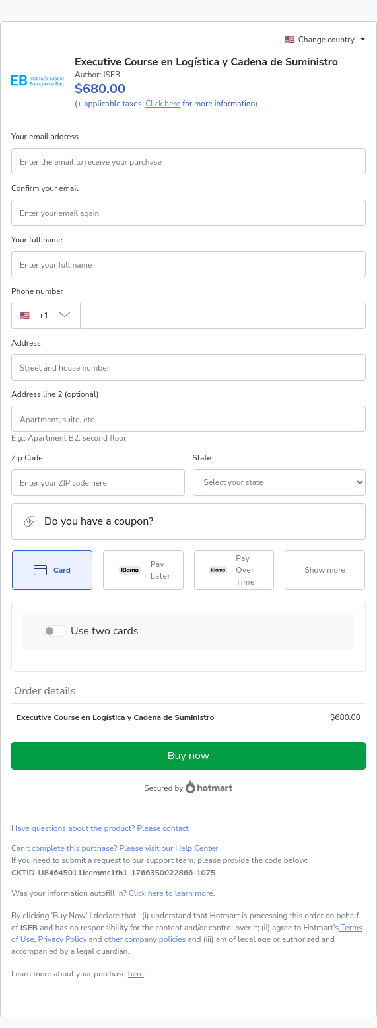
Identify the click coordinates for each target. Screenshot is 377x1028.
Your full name (37, 240)
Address (26, 343)
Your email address (45, 136)
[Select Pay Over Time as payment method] (234, 570)
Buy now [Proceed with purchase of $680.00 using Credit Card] (188, 756)
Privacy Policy (62, 939)
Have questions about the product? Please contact (100, 828)
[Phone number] (223, 316)
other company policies (145, 939)
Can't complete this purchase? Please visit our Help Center (114, 848)
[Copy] (113, 872)
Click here (162, 103)
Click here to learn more (171, 893)
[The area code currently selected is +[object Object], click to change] (45, 316)
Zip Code (27, 458)
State (202, 458)
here (136, 974)
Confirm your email (45, 188)
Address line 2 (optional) (55, 394)
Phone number (37, 291)
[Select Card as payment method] (52, 570)
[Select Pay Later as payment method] (143, 570)
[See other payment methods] (324, 570)
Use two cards (105, 631)
